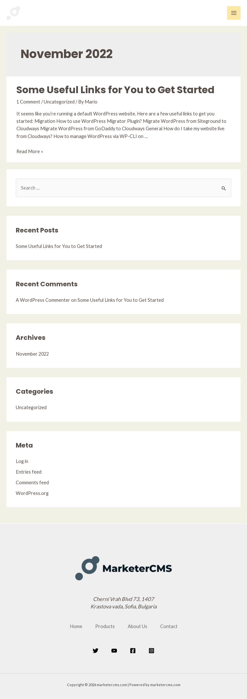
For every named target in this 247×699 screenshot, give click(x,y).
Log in (22, 461)
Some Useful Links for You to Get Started (115, 90)
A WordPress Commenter (43, 300)
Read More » (29, 151)
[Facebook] (133, 651)
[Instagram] (151, 651)
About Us (137, 626)
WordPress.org (32, 493)
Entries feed (28, 472)
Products (105, 626)
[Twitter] (95, 651)
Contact (169, 626)
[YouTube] (114, 651)
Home (76, 626)
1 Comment (28, 101)
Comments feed (32, 482)
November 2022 (32, 354)
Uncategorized (59, 101)
